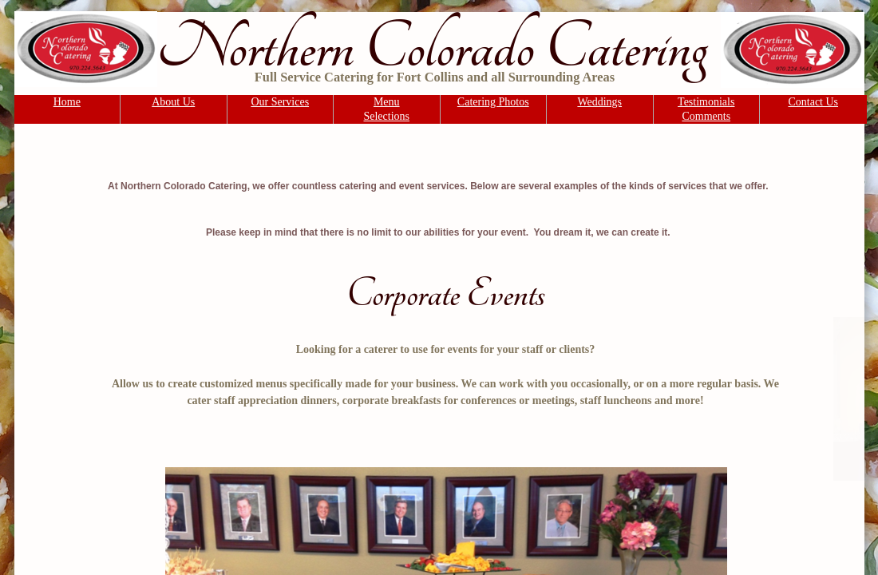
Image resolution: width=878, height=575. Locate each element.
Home (67, 102)
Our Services (280, 102)
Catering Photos (493, 102)
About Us (173, 102)
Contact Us (813, 102)
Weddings (599, 102)
